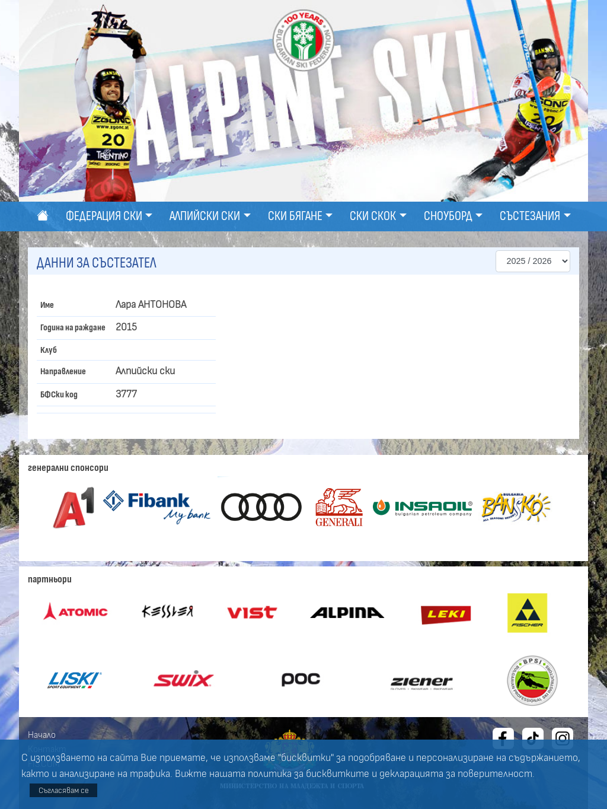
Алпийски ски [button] (205, 216)
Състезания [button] (530, 216)
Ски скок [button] (373, 216)
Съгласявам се (64, 790)
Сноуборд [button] (448, 216)
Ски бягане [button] (295, 216)
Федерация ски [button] (104, 216)
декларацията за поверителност (455, 774)
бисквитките (337, 774)
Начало (42, 735)
